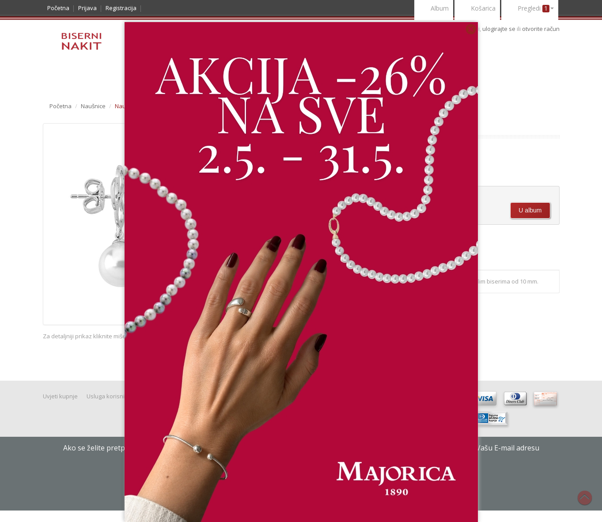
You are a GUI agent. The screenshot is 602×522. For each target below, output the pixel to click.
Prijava (87, 8)
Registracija (121, 8)
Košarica (477, 9)
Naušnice (93, 106)
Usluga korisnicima (112, 396)
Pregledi (530, 9)
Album (434, 9)
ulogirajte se (499, 29)
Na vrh (589, 502)
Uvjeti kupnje (60, 396)
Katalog (64, 78)
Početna (58, 8)
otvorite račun (541, 29)
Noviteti (105, 78)
